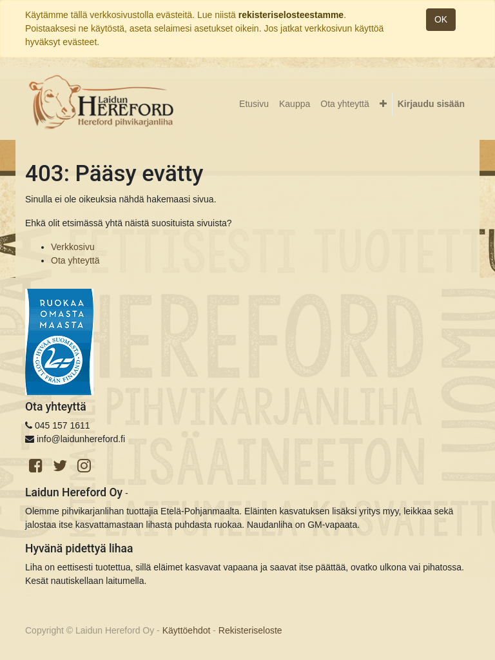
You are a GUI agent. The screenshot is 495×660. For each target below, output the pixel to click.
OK (440, 19)
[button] (383, 104)
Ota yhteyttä (75, 260)
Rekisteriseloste (250, 630)
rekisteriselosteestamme (291, 15)
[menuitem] (254, 104)
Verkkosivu (73, 247)
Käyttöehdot (186, 630)
